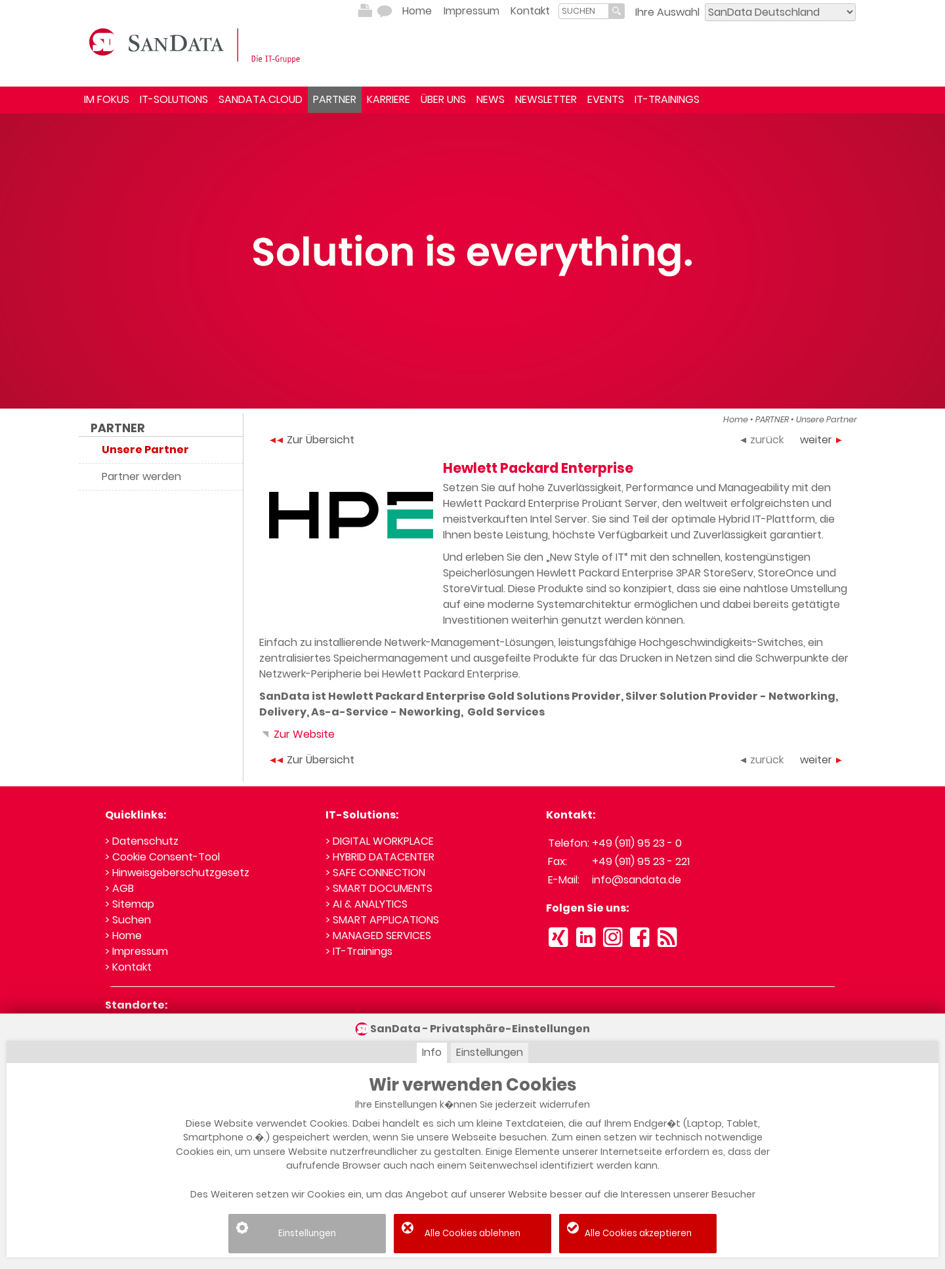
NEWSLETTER (546, 99)
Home (417, 10)
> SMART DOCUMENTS (379, 888)
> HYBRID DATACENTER (380, 856)
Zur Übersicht (312, 439)
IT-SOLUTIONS (174, 99)
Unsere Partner (826, 419)
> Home (123, 935)
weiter (821, 439)
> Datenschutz (141, 841)
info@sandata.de (636, 879)
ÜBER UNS (443, 99)
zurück (762, 439)
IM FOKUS (106, 99)
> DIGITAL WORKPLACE (380, 841)
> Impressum (136, 951)
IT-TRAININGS (667, 99)
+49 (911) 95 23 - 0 (637, 843)
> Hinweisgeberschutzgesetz (177, 872)
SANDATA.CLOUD (261, 99)
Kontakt (530, 10)
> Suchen (128, 919)
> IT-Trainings (359, 951)
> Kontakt (128, 967)
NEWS (490, 99)
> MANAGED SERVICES (378, 935)
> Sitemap (129, 904)
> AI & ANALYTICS (367, 904)
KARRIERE (388, 99)
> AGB (119, 888)
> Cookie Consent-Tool (162, 856)
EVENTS (605, 99)
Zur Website (297, 734)
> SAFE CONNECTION (375, 872)
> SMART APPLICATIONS (382, 919)
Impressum (471, 10)
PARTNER (334, 99)
